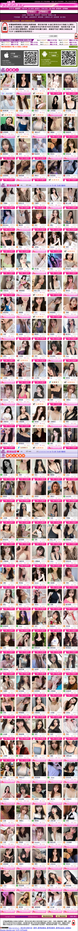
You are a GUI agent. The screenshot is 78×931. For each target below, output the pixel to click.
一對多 (13, 89)
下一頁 (54, 185)
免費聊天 (43, 154)
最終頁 (63, 185)
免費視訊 (28, 89)
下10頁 (59, 185)
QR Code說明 (73, 47)
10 (50, 185)
